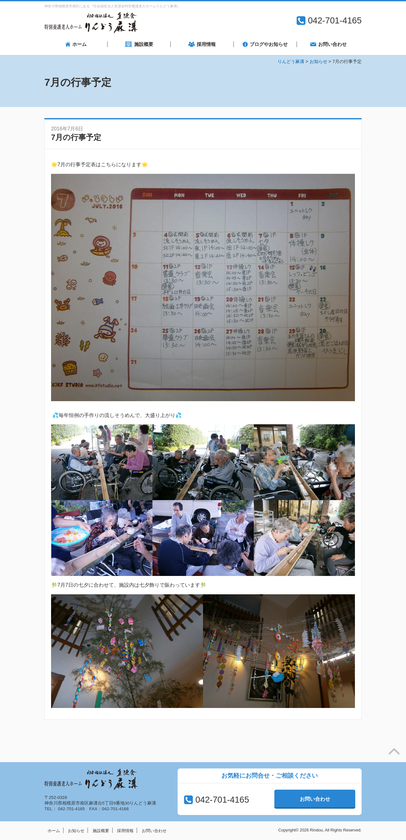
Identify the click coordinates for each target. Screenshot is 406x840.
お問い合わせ (315, 799)
